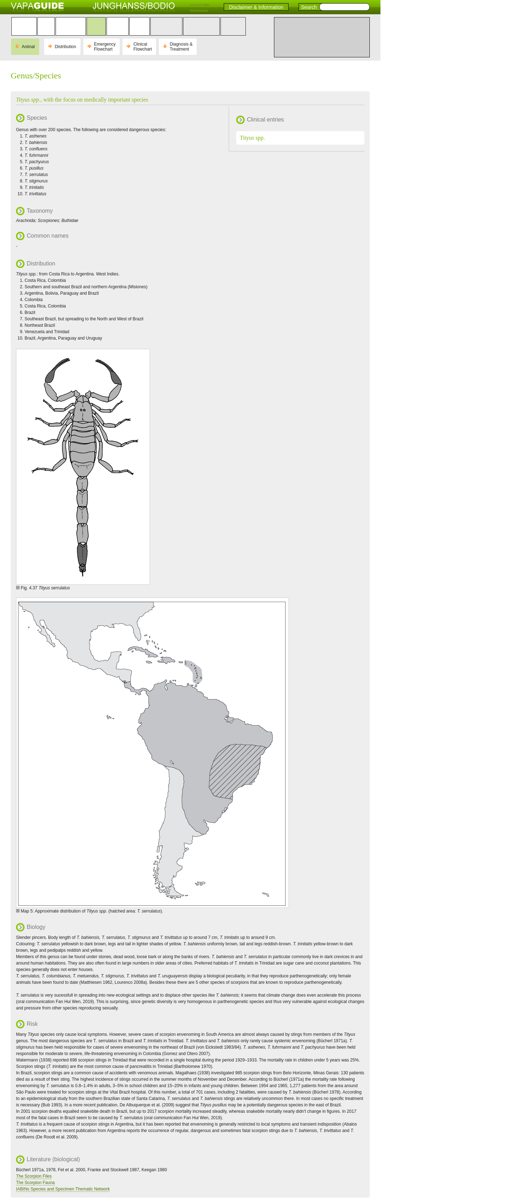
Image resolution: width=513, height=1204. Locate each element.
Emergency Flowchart (105, 47)
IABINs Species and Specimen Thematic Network (63, 1189)
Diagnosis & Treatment (181, 47)
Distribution (65, 46)
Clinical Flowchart (142, 47)
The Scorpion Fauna (35, 1182)
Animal (28, 46)
